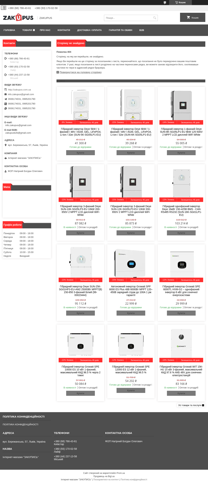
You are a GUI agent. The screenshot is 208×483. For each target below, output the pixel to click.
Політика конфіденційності (134, 479)
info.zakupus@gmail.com (21, 94)
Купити (80, 152)
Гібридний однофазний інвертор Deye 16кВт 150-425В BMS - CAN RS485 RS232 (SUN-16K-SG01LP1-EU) (181, 210)
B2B (141, 30)
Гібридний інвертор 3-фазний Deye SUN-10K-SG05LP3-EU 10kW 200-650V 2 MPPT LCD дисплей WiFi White (80, 210)
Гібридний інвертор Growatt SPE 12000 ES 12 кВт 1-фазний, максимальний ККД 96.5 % (131, 369)
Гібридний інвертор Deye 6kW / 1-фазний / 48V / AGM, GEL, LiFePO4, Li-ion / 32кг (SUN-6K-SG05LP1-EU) (131, 131)
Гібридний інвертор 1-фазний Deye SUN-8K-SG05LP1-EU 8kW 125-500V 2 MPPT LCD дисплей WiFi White (181, 131)
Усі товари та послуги (189, 405)
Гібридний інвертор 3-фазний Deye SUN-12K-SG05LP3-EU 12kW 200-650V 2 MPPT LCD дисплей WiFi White (131, 210)
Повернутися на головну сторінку (81, 72)
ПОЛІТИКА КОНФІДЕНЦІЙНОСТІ (20, 424)
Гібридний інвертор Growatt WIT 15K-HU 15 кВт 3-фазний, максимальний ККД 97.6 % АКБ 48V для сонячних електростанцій (181, 371)
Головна (9, 30)
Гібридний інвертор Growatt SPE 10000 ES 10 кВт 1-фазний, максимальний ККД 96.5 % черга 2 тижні (80, 371)
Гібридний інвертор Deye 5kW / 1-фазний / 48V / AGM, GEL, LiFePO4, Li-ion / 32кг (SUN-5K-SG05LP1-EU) (80, 131)
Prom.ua (121, 473)
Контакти (64, 30)
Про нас (45, 30)
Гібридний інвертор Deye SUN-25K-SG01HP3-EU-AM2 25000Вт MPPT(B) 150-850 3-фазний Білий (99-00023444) (80, 291)
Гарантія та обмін (120, 30)
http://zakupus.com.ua (19, 89)
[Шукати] (155, 18)
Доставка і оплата (89, 30)
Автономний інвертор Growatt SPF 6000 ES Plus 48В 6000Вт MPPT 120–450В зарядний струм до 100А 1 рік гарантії (131, 291)
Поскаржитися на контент (106, 479)
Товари (27, 30)
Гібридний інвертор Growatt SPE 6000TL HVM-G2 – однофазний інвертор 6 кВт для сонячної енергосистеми (181, 291)
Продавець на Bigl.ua (104, 476)
